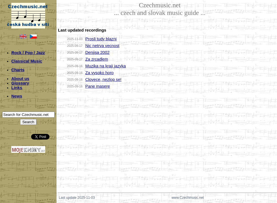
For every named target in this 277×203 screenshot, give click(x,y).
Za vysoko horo (99, 72)
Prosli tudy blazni (101, 39)
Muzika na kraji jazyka (105, 66)
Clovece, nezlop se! (103, 79)
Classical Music (26, 61)
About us (20, 78)
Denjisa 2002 (97, 52)
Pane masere (97, 86)
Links (16, 87)
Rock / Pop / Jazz (28, 52)
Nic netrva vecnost (102, 45)
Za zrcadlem (96, 59)
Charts (17, 70)
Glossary (20, 83)
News (16, 96)
